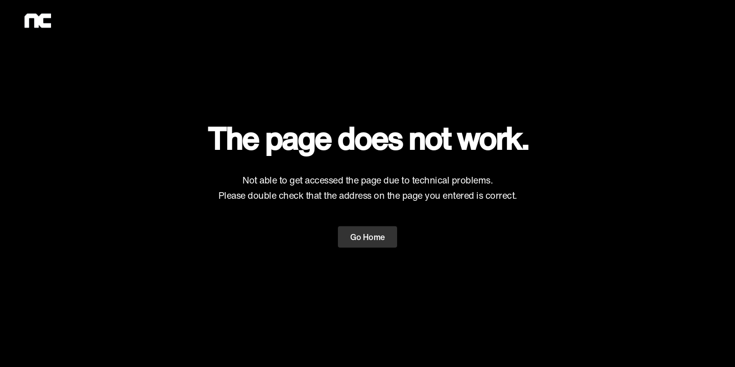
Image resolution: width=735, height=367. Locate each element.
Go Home (367, 237)
